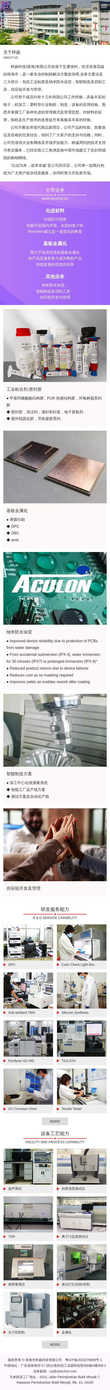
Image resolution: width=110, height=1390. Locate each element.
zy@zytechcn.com (63, 1371)
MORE (55, 1121)
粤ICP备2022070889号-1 (83, 1360)
